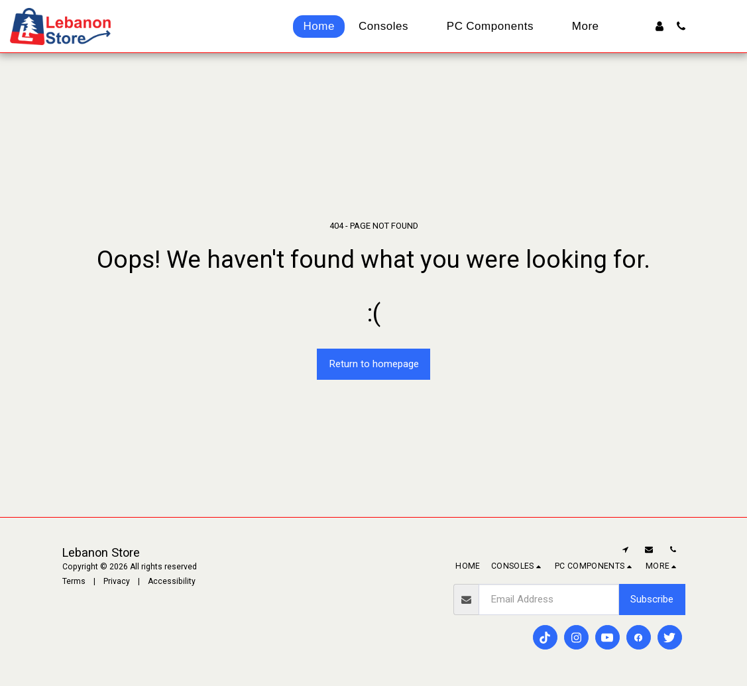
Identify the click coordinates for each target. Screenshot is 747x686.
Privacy (116, 581)
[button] (681, 26)
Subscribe (651, 599)
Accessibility (172, 581)
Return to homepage (374, 364)
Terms (74, 581)
